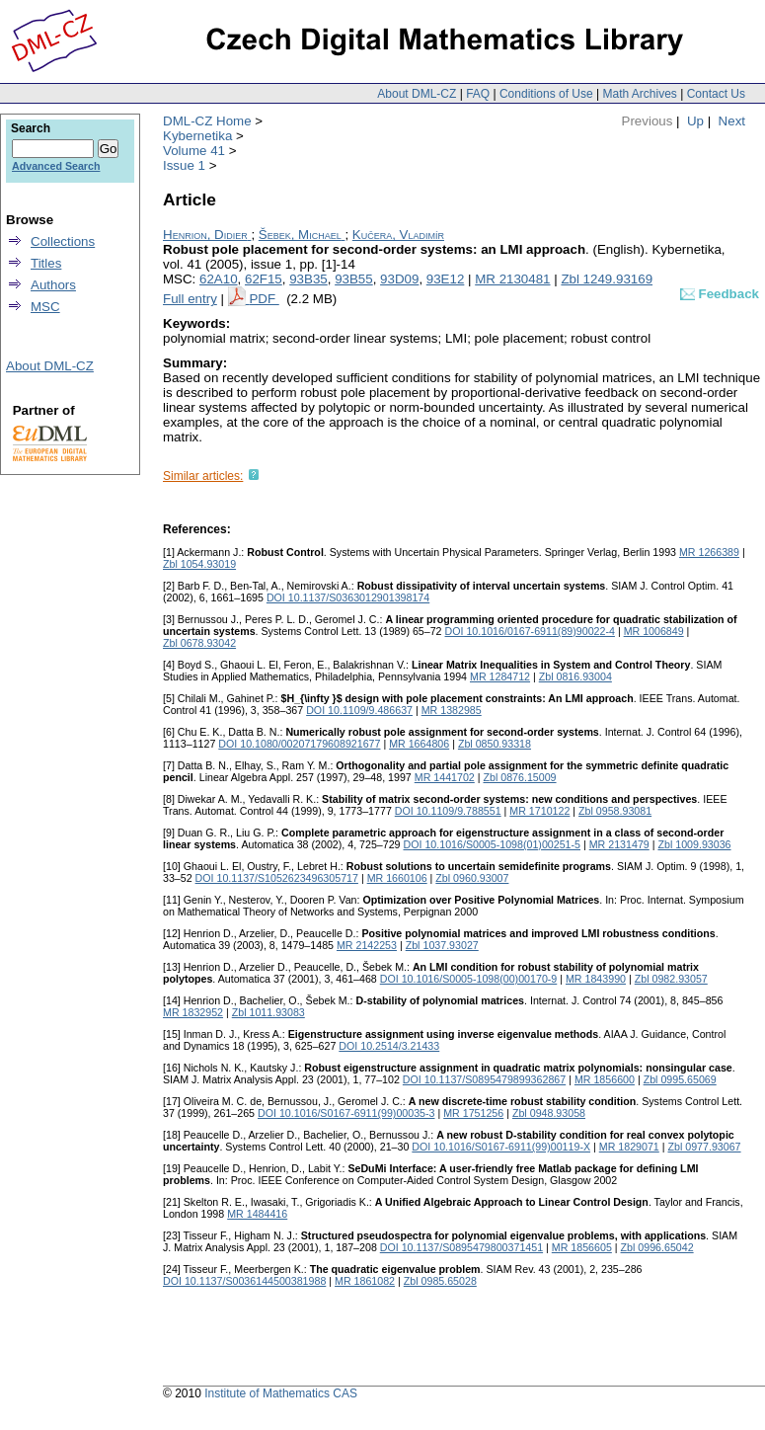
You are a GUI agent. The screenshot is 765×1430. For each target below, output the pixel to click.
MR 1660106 (397, 878)
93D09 (399, 279)
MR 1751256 (473, 1113)
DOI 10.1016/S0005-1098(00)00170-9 (469, 979)
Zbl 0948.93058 (548, 1113)
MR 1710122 (539, 811)
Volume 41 (194, 150)
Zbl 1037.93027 (442, 945)
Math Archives (639, 94)
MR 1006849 (654, 631)
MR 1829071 (629, 1146)
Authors (53, 285)
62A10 (218, 279)
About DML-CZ (416, 94)
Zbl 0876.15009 (519, 777)
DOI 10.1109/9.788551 (448, 811)
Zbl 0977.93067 (703, 1146)
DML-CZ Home (207, 121)
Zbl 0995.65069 (680, 1079)
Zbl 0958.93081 (614, 811)
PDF (263, 298)
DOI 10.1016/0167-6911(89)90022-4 (530, 631)
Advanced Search (56, 166)
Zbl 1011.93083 (268, 1012)
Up (695, 121)
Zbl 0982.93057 (671, 979)
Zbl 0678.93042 (199, 643)
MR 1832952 (193, 1012)
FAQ (478, 94)
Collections (63, 241)
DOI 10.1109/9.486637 (359, 710)
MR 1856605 (582, 1247)
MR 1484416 (257, 1214)
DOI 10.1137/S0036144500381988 (244, 1281)
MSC (45, 306)
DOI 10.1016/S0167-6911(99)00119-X (501, 1146)
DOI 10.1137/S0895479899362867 (484, 1079)
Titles (46, 263)
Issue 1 (184, 165)
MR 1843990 (596, 979)
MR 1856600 (604, 1079)
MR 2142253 (367, 945)
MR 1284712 (500, 676)
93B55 (354, 279)
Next (732, 121)
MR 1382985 (451, 710)
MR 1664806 (419, 744)
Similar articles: (203, 476)
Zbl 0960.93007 (471, 878)
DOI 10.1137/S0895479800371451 (461, 1247)
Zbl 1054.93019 (199, 564)
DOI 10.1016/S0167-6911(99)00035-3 (346, 1113)
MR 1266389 (709, 552)
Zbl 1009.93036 (693, 844)
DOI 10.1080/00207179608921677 (299, 744)
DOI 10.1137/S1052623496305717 (276, 878)
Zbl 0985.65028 (440, 1281)
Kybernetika (197, 135)
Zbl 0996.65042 (657, 1247)
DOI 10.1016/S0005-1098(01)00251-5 (492, 844)
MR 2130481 (512, 279)
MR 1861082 (365, 1281)
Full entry (190, 298)
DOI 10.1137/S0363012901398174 (348, 597)
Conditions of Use (546, 94)
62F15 (263, 279)
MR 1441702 (445, 777)
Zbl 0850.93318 (494, 744)
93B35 (308, 279)
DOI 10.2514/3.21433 (389, 1046)
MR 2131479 (619, 844)
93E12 (445, 279)
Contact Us (716, 94)
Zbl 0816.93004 (575, 676)
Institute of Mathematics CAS (280, 1393)
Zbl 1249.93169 (606, 279)
